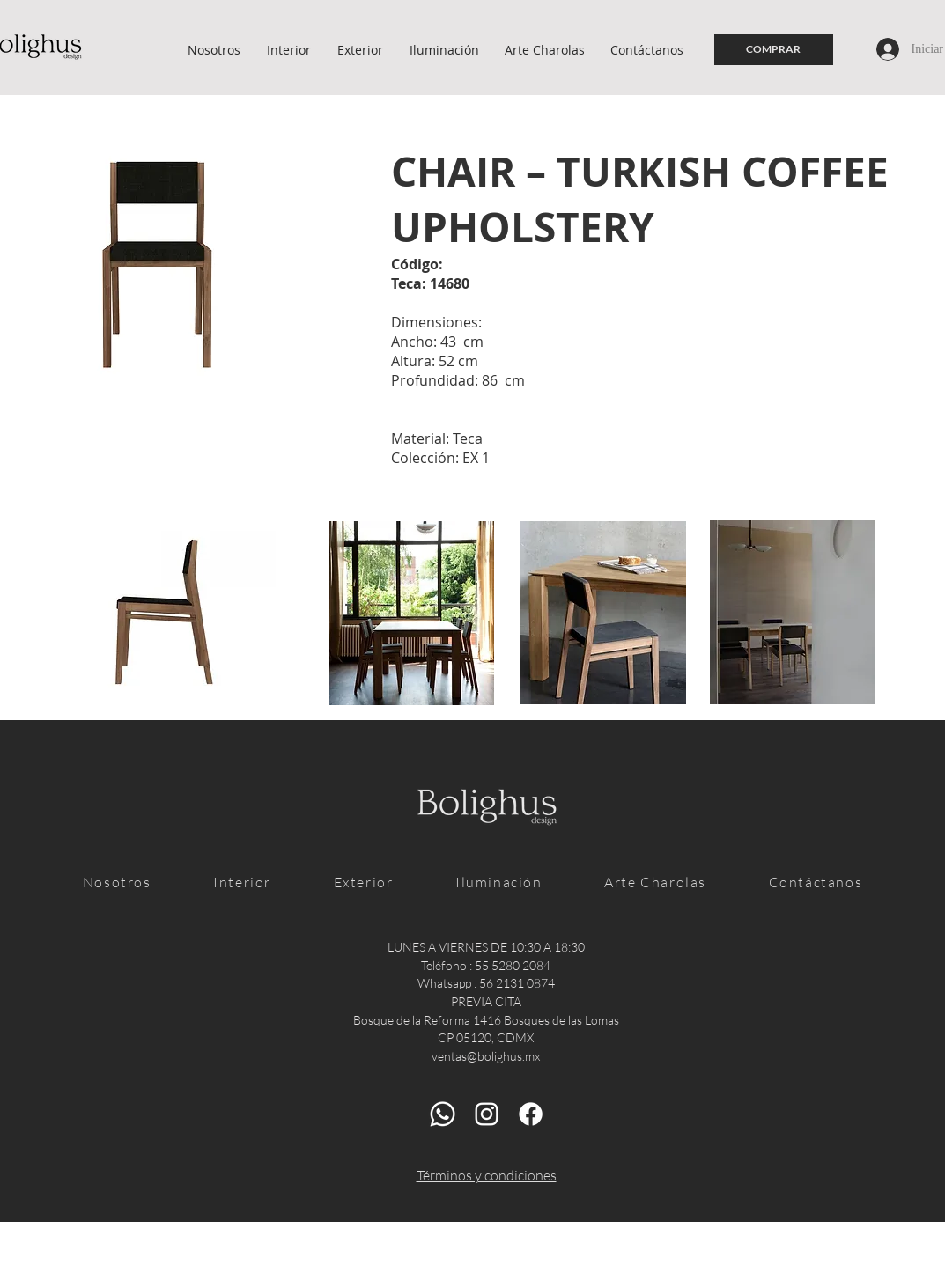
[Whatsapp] (442, 1114)
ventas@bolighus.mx (486, 1055)
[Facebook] (530, 1114)
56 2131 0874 (517, 982)
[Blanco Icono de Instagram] (486, 1114)
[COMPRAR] (773, 49)
